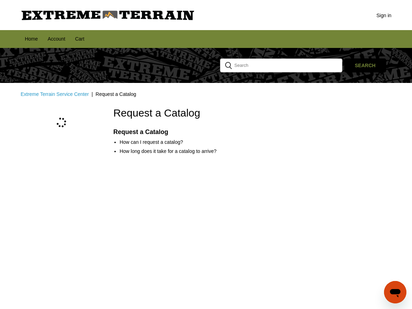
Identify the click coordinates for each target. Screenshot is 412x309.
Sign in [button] (383, 15)
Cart (79, 39)
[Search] (281, 65)
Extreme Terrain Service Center (55, 94)
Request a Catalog (140, 131)
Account (56, 39)
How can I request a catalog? (151, 142)
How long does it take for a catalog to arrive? (168, 151)
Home (31, 39)
